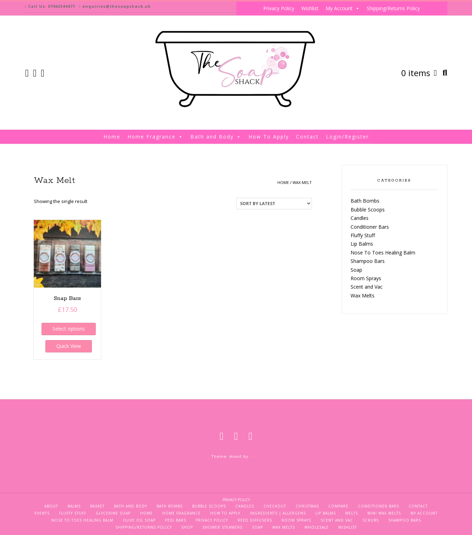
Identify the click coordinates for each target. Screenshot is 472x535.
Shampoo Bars (368, 261)
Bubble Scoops (368, 209)
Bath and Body (215, 137)
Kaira (255, 456)
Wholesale (316, 527)
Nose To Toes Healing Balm (383, 252)
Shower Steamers (222, 527)
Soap (356, 269)
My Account (343, 8)
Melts (351, 513)
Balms (74, 506)
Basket (97, 506)
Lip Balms (362, 243)
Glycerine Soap (113, 513)
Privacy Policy (278, 8)
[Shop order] (274, 203)
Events (42, 513)
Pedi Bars (175, 520)
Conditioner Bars (370, 226)
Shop (187, 527)
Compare (338, 506)
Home (111, 136)
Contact (307, 136)
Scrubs (371, 520)
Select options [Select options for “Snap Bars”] (68, 328)
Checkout (275, 506)
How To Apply (268, 136)
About (51, 506)
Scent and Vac (367, 286)
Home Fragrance (155, 137)
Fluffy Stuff (363, 235)
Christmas (307, 506)
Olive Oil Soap (139, 520)
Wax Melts (363, 295)
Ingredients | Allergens (278, 513)
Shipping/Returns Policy (393, 8)
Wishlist (310, 8)
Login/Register (347, 136)
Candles (360, 218)
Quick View (68, 346)
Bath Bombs (365, 200)
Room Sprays (366, 278)
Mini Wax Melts (384, 513)
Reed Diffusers (255, 520)
